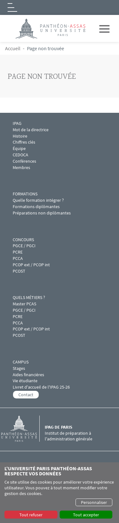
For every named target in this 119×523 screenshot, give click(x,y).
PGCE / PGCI (24, 245)
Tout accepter (86, 515)
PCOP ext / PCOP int (31, 265)
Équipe (19, 148)
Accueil (12, 48)
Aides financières (28, 374)
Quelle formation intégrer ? (38, 200)
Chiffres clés (24, 142)
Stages (19, 368)
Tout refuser (31, 515)
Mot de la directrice (31, 129)
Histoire (20, 136)
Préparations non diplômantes (42, 213)
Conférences (25, 161)
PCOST (19, 271)
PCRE (18, 252)
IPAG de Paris (58, 427)
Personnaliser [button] (94, 502)
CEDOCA (20, 155)
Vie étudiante (25, 381)
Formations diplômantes (36, 206)
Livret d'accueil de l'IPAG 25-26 (41, 387)
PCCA (18, 258)
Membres (21, 167)
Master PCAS (24, 304)
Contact (25, 394)
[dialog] (59, 492)
